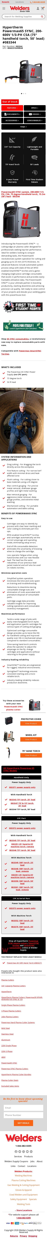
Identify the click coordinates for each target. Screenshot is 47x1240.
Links (13, 1166)
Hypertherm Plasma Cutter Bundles (16, 1074)
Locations (31, 1166)
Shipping (32, 1236)
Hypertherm (6, 991)
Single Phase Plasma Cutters (13, 1005)
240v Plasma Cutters (9, 1016)
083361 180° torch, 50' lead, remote (22, 888)
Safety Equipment (18, 1199)
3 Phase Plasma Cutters (11, 1011)
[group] (23, 72)
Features (11, 108)
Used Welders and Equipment (23, 1194)
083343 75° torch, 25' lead (22, 799)
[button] (21, 93)
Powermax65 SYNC (9, 1063)
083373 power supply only (22, 908)
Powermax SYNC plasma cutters (23, 942)
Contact (21, 1166)
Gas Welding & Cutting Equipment (24, 1185)
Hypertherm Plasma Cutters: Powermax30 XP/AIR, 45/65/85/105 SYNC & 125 (22, 998)
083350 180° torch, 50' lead (22, 882)
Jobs (32, 1161)
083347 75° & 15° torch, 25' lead (22, 804)
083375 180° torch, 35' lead (22, 928)
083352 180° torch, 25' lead (22, 921)
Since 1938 (25, 11)
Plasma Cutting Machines (23, 1180)
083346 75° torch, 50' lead (22, 850)
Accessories (11, 120)
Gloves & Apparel (23, 1190)
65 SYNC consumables (18, 339)
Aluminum (5, 1040)
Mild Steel (5, 1028)
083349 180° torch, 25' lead (22, 863)
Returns (14, 1236)
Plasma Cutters (7, 980)
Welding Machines (23, 1175)
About (39, 1161)
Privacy (23, 1236)
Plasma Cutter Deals (9, 1080)
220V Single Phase (9, 1045)
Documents (12, 114)
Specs (34, 108)
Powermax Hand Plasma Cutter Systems (18, 1022)
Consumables (34, 120)
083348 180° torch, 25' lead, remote (22, 870)
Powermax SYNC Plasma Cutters (14, 1069)
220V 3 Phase (6, 1051)
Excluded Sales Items (10, 1086)
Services (18, 1156)
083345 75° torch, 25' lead (22, 840)
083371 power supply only (22, 787)
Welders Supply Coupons (16, 1161)
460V (3, 1057)
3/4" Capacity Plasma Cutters (13, 986)
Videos (34, 114)
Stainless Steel (7, 1034)
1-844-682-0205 (23, 1146)
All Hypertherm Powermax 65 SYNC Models (18, 769)
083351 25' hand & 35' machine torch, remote (22, 845)
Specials (33, 1199)
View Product (31, 723)
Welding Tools (23, 1204)
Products (28, 1156)
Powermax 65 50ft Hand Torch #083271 (24, 963)
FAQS (22, 127)
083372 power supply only (22, 828)
